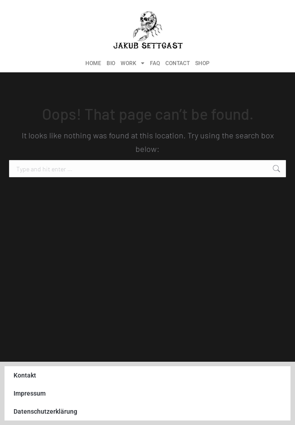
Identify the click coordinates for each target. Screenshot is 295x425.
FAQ (155, 63)
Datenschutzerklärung (45, 411)
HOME (93, 63)
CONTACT (177, 63)
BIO (111, 63)
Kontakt (25, 375)
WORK (133, 63)
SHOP (202, 63)
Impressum (30, 393)
